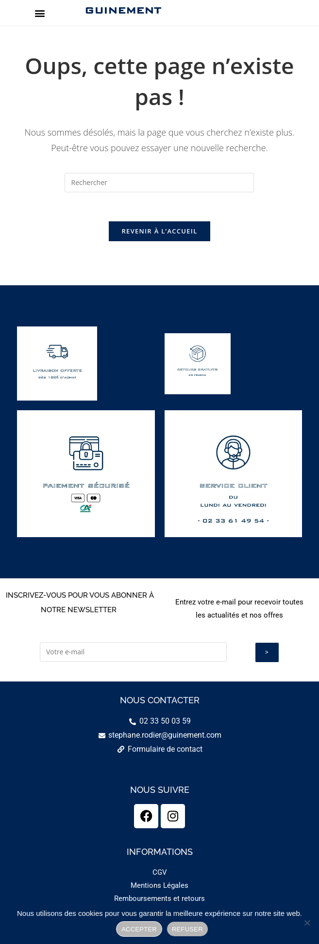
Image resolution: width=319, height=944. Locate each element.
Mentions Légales (159, 885)
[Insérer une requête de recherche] (159, 182)
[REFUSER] (307, 923)
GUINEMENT (122, 10)
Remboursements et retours (159, 898)
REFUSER (187, 929)
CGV (159, 872)
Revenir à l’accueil (159, 231)
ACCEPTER (139, 929)
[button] (40, 13)
